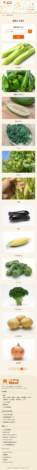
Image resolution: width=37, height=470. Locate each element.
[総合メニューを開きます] (33, 4)
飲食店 (13, 397)
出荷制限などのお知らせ (9, 422)
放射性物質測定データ (8, 417)
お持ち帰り (18, 399)
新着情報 (5, 454)
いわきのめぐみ (7, 457)
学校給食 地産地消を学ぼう (10, 442)
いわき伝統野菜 (7, 407)
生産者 (8, 397)
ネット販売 (11, 399)
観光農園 (24, 397)
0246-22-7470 (9, 388)
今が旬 (29, 397)
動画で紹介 (6, 404)
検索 (18, 36)
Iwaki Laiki (6, 432)
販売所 (18, 397)
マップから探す (7, 402)
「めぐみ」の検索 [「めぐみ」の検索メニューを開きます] (30, 9)
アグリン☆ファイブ (7, 439)
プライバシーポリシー (8, 462)
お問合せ (5, 459)
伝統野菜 (5, 399)
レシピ (24, 399)
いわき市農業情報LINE (9, 444)
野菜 (4, 397)
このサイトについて (8, 452)
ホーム (3, 15)
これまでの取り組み (8, 414)
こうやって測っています (9, 419)
